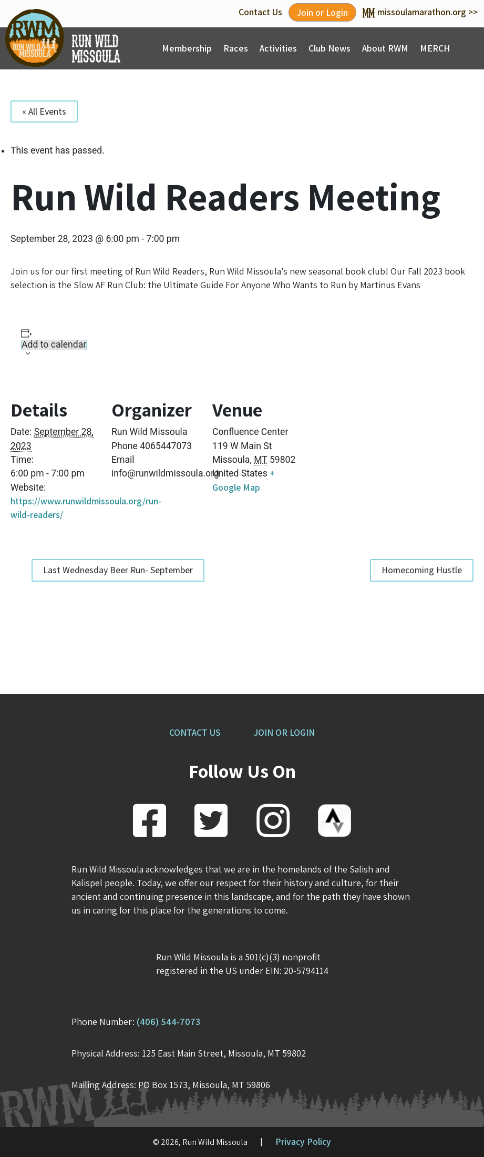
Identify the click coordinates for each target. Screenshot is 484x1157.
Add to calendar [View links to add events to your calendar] (54, 345)
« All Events (44, 111)
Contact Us (260, 12)
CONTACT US (194, 732)
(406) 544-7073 (168, 1022)
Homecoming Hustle (422, 570)
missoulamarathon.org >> (420, 12)
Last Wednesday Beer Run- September (118, 570)
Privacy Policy (303, 1141)
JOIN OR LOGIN (284, 732)
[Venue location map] (356, 449)
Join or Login (322, 12)
